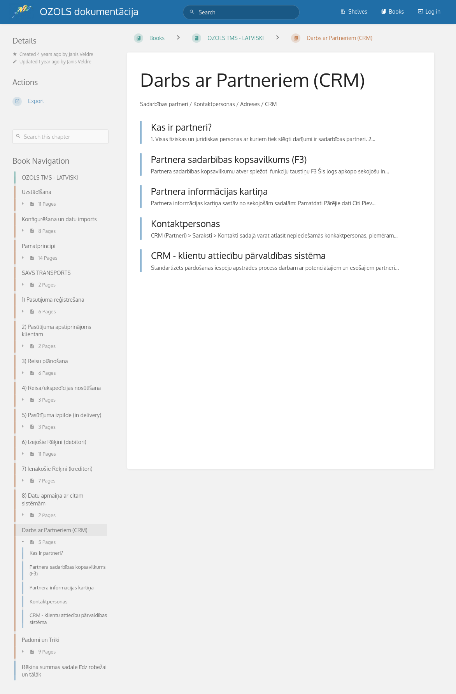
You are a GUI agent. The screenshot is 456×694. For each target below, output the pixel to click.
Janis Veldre (81, 54)
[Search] (193, 12)
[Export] (60, 101)
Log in (429, 11)
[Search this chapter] (60, 136)
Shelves (353, 11)
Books (392, 11)
